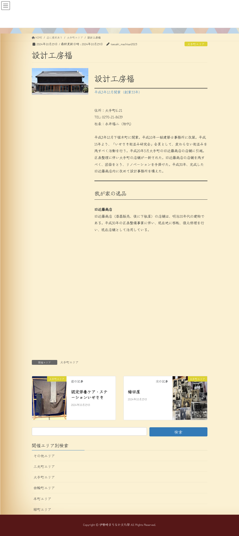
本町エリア (42, 498)
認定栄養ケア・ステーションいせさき (89, 394)
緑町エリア (42, 509)
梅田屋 (134, 392)
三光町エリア (44, 466)
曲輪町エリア (44, 487)
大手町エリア (195, 44)
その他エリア (44, 455)
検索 (178, 432)
